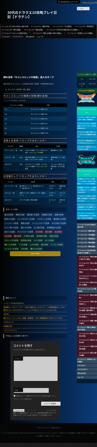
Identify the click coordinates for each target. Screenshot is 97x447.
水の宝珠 (58, 232)
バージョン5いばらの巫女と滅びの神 (15, 26)
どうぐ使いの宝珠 (11, 227)
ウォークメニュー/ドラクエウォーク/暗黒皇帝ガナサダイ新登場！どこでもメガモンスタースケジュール (86, 207)
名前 (16, 390)
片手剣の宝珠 (29, 236)
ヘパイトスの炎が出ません (13, 303)
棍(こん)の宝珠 (10, 244)
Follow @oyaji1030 (89, 2)
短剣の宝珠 (54, 236)
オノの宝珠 (49, 240)
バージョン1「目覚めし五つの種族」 (80, 33)
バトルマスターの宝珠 (26, 219)
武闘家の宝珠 (47, 214)
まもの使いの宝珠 (59, 223)
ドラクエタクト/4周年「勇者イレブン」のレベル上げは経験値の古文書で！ (86, 134)
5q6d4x (6, 314)
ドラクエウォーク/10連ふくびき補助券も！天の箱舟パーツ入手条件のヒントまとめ (86, 198)
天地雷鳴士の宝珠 (54, 227)
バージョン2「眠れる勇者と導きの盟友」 (49, 33)
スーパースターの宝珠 (40, 223)
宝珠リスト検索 (12, 209)
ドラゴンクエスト (10, 330)
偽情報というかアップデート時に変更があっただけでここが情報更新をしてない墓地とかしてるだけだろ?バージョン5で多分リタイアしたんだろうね (34, 308)
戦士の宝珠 (9, 214)
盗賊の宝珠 (59, 214)
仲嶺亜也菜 (7, 326)
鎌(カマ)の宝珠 (36, 249)
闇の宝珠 (17, 236)
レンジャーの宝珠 (11, 223)
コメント (18, 358)
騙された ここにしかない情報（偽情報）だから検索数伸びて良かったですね (32, 318)
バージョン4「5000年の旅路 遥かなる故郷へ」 (64, 30)
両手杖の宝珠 (26, 240)
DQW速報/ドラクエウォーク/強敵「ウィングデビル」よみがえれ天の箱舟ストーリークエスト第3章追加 (86, 181)
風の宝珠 (48, 232)
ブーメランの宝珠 (11, 249)
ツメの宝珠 (23, 244)
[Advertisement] (48, 55)
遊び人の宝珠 (10, 232)
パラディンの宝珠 (44, 219)
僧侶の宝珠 (20, 214)
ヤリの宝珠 (38, 240)
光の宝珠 (8, 236)
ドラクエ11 (6, 36)
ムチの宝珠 (34, 244)
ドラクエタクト (18, 36)
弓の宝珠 (24, 249)
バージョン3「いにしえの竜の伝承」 (16, 33)
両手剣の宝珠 (42, 236)
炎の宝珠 (39, 232)
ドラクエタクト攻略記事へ (87, 91)
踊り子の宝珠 (26, 227)
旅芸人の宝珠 (10, 219)
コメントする (35, 253)
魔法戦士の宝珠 (60, 219)
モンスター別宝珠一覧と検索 (19, 89)
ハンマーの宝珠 (57, 244)
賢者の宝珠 (25, 223)
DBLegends (30, 36)
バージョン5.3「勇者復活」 (85, 26)
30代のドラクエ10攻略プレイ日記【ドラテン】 (32, 14)
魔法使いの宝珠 (33, 214)
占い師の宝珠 (39, 227)
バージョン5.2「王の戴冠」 (63, 26)
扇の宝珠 (44, 244)
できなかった (8, 322)
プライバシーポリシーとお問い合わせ (48, 428)
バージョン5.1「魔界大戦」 (41, 26)
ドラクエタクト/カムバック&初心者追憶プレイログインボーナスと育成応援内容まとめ (86, 126)
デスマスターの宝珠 (25, 232)
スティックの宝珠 (11, 240)
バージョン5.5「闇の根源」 (34, 30)
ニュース (40, 36)
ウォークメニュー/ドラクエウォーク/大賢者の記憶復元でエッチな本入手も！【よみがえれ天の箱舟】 (86, 215)
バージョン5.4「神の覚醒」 (12, 30)
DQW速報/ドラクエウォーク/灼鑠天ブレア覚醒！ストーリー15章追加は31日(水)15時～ (86, 190)
